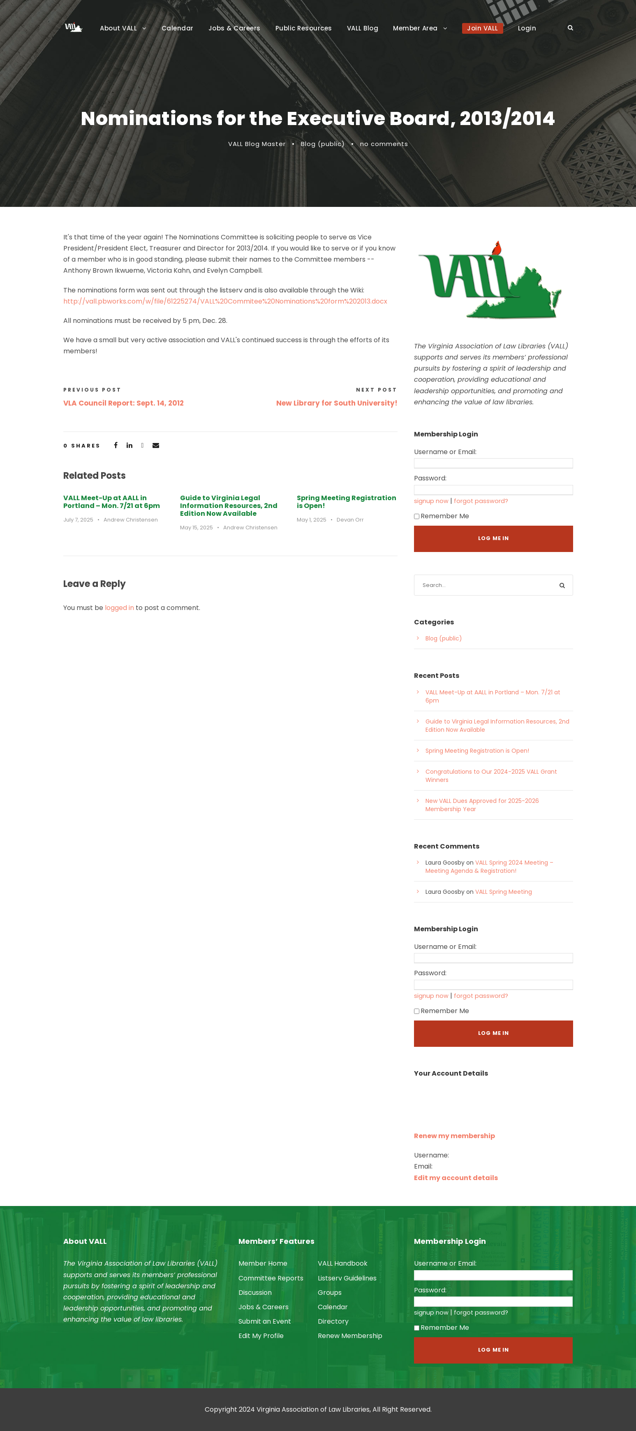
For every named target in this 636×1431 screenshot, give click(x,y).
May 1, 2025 (311, 520)
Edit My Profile (261, 1336)
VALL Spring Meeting (503, 892)
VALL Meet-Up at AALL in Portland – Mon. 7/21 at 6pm (111, 501)
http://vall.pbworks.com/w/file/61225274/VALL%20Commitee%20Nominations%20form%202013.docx (225, 301)
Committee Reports (270, 1278)
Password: (430, 478)
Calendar (178, 28)
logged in (119, 607)
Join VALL (482, 28)
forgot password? (481, 501)
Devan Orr (350, 520)
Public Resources (303, 28)
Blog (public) (323, 143)
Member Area (415, 28)
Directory (333, 1321)
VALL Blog (363, 28)
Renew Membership (350, 1336)
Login (527, 28)
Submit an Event (264, 1321)
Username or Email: (445, 452)
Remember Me (441, 516)
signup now (431, 501)
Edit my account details (456, 1178)
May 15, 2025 (196, 527)
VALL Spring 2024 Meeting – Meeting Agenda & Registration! (489, 866)
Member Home (262, 1263)
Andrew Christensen (131, 520)
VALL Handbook (343, 1263)
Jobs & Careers (234, 28)
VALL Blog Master (257, 143)
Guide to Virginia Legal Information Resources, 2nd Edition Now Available (229, 505)
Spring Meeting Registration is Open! (346, 501)
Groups (330, 1292)
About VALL (118, 28)
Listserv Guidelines (347, 1278)
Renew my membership (454, 1136)
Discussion (255, 1292)
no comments (384, 143)
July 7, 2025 (78, 520)
